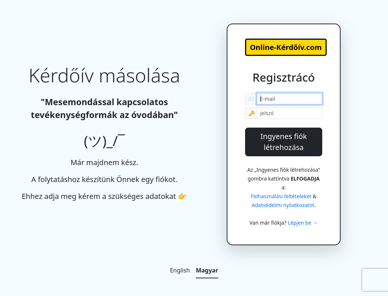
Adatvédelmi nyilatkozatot (283, 205)
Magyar (207, 270)
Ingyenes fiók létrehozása (284, 141)
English (180, 270)
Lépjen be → (303, 222)
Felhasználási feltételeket (281, 196)
